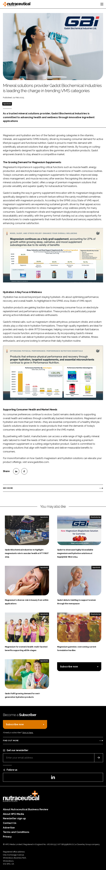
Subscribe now (69, 666)
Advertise (9, 827)
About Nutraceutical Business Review (25, 809)
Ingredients (7, 104)
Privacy (7, 836)
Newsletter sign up (14, 818)
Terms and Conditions (16, 832)
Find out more (11, 741)
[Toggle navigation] (102, 4)
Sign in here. (27, 732)
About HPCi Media (13, 814)
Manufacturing (95, 517)
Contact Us (9, 823)
